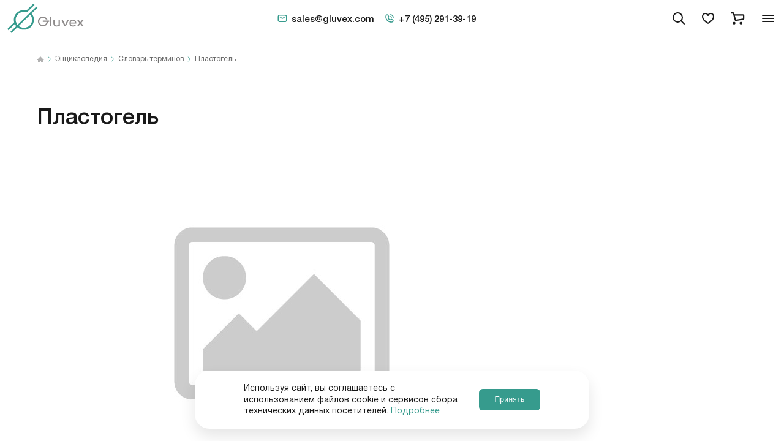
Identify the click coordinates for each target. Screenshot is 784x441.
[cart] (737, 18)
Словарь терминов (151, 59)
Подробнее (415, 411)
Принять (509, 399)
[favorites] (708, 18)
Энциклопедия (81, 59)
